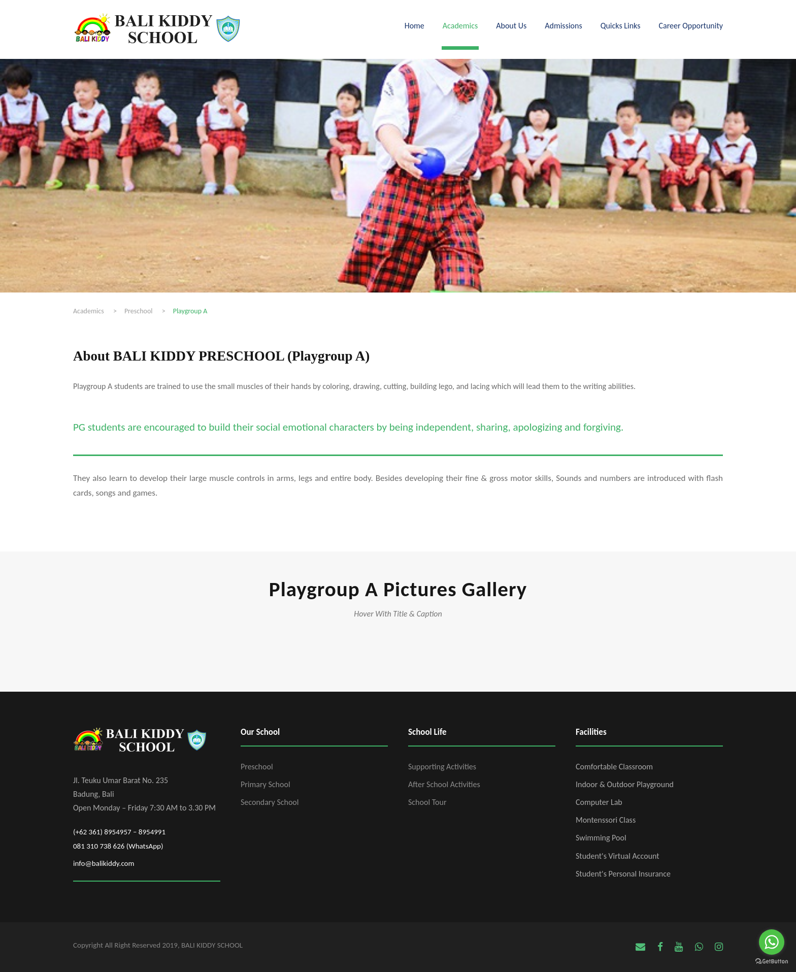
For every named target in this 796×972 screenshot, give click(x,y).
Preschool (257, 766)
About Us (511, 25)
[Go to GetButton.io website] (771, 961)
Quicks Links (621, 25)
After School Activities (444, 784)
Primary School (265, 784)
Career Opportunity (690, 25)
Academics (460, 25)
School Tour (427, 802)
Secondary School (269, 802)
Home (414, 25)
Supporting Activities (442, 766)
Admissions (563, 25)
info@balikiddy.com (104, 863)
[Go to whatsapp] (771, 942)
